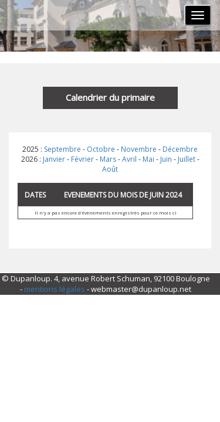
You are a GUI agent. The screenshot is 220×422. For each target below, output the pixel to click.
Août (110, 169)
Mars (108, 159)
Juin (166, 159)
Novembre (139, 149)
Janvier (54, 159)
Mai (148, 159)
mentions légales (54, 289)
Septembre (62, 149)
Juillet (186, 159)
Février (82, 159)
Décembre (180, 149)
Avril (129, 159)
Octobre (101, 149)
